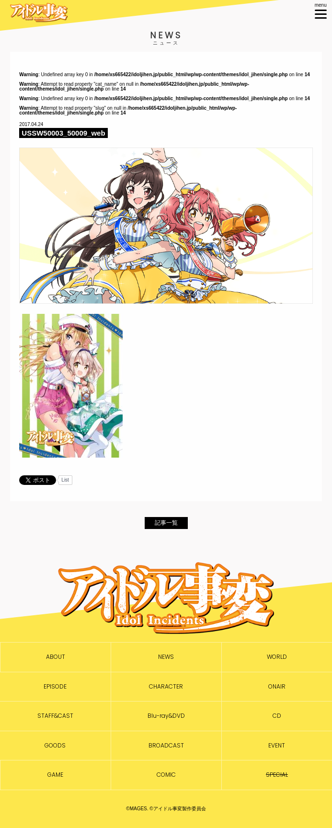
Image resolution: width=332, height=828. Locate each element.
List (65, 480)
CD (277, 716)
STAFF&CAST (55, 716)
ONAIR (277, 687)
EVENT (276, 745)
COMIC (166, 775)
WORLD (277, 657)
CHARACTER (166, 687)
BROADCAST (166, 745)
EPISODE (55, 687)
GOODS (55, 745)
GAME (55, 775)
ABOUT (55, 657)
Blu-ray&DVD (166, 716)
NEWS (166, 657)
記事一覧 (166, 522)
